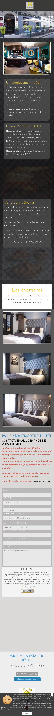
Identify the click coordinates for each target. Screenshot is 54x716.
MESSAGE (7, 546)
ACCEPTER (27, 713)
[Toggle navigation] (49, 13)
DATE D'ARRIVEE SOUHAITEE (16, 531)
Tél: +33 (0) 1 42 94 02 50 (27, 674)
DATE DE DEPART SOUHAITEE (16, 539)
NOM (6, 491)
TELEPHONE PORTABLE (14, 514)
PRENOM (7, 498)
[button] (4, 24)
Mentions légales (27, 587)
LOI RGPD (26, 569)
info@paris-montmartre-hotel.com (27, 679)
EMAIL (6, 506)
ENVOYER (27, 591)
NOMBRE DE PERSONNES (14, 523)
